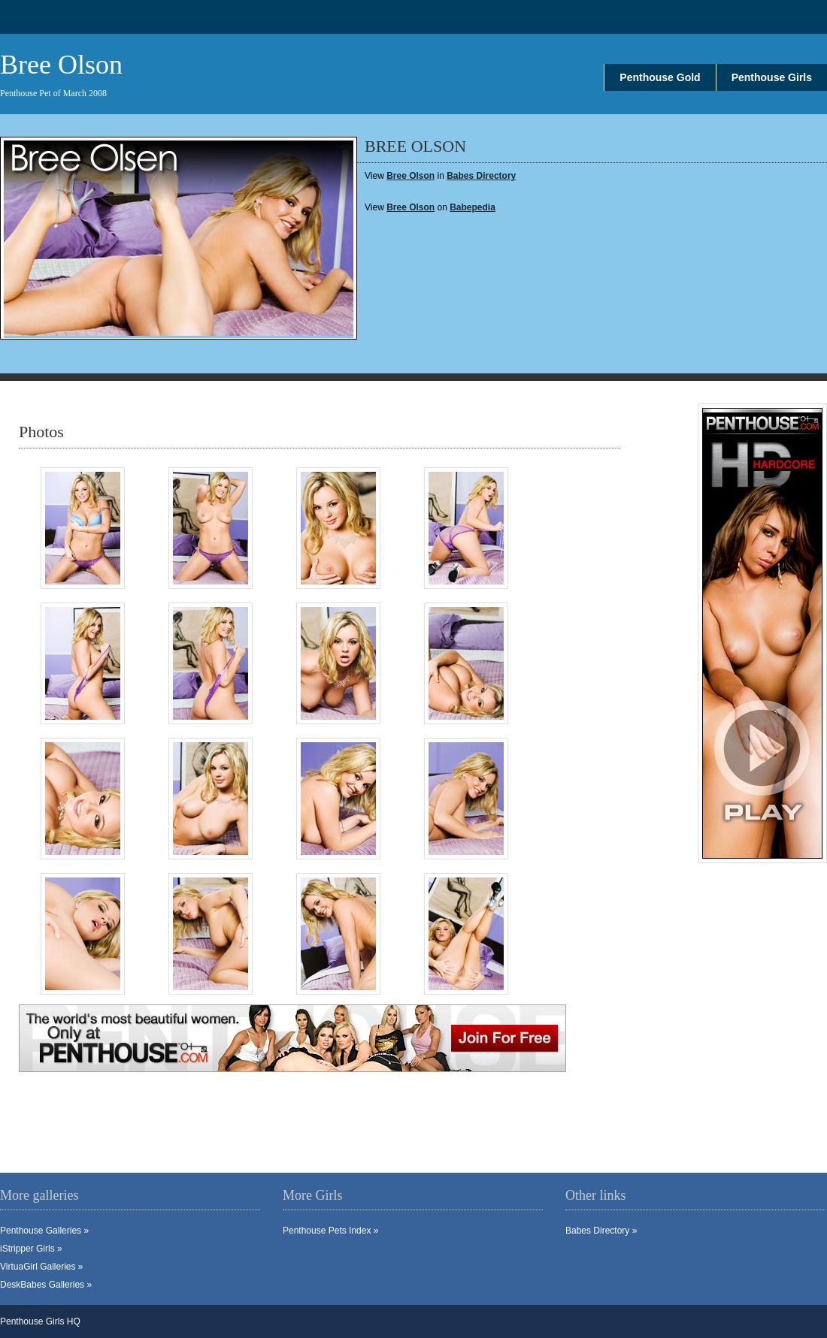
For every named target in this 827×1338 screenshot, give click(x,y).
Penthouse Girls (772, 77)
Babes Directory (481, 176)
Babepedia (472, 207)
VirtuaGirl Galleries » (41, 1266)
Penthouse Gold (659, 77)
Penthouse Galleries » (44, 1230)
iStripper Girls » (31, 1248)
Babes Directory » (601, 1230)
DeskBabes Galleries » (46, 1284)
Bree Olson (410, 207)
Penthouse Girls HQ (40, 1321)
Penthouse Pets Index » (330, 1230)
